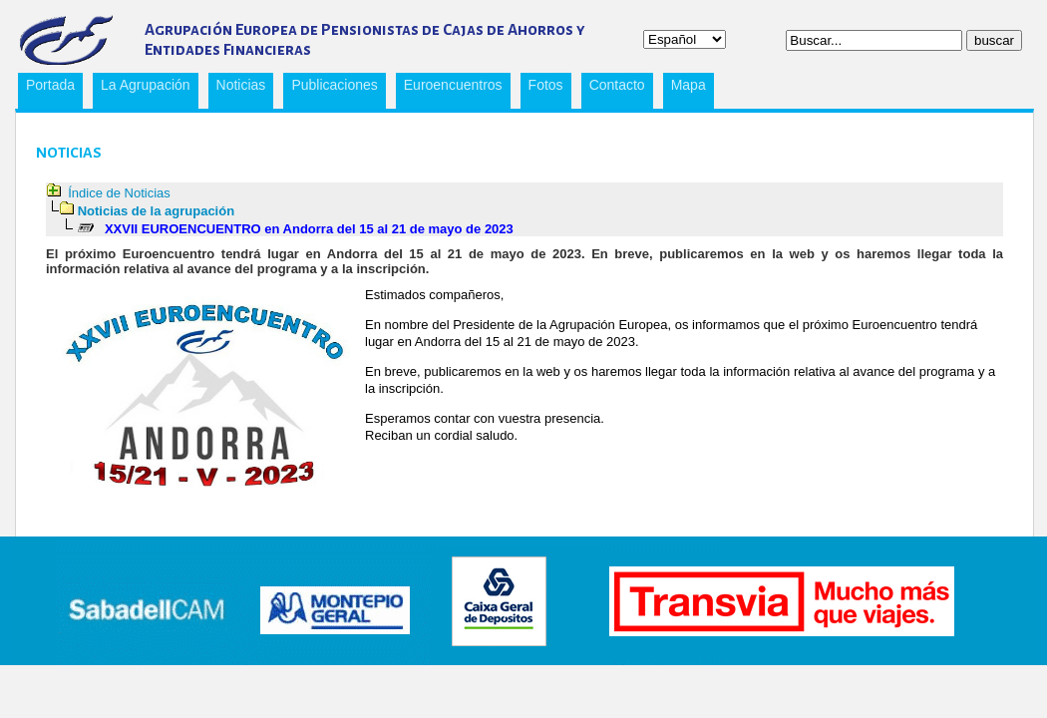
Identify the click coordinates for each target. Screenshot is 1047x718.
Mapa (688, 85)
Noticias (241, 85)
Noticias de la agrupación (156, 210)
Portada (50, 85)
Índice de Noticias (119, 192)
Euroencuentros (449, 88)
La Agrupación (141, 88)
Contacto (617, 85)
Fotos (545, 85)
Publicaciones (330, 88)
